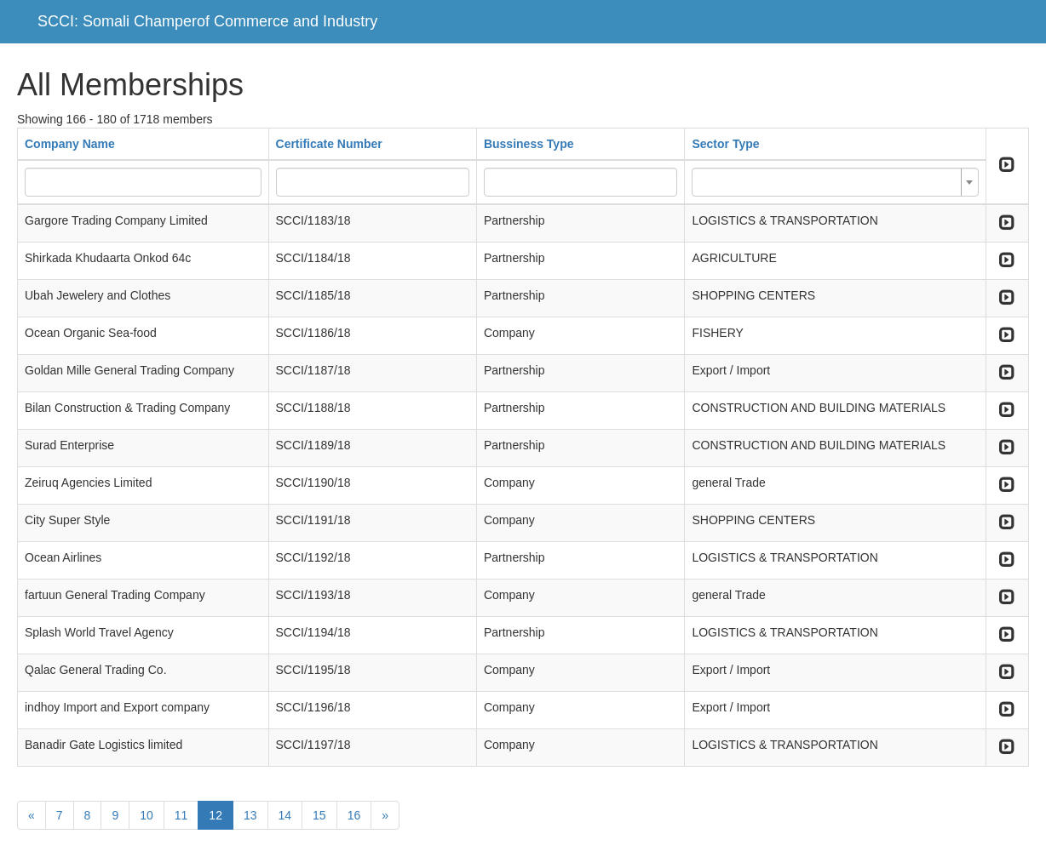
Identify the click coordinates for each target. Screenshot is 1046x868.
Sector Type (725, 144)
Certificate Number (329, 144)
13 (250, 815)
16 (354, 815)
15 (319, 815)
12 (215, 815)
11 (181, 815)
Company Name (70, 144)
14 (285, 815)
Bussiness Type (529, 144)
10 (146, 815)
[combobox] (835, 182)
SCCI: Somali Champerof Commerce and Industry (207, 21)
